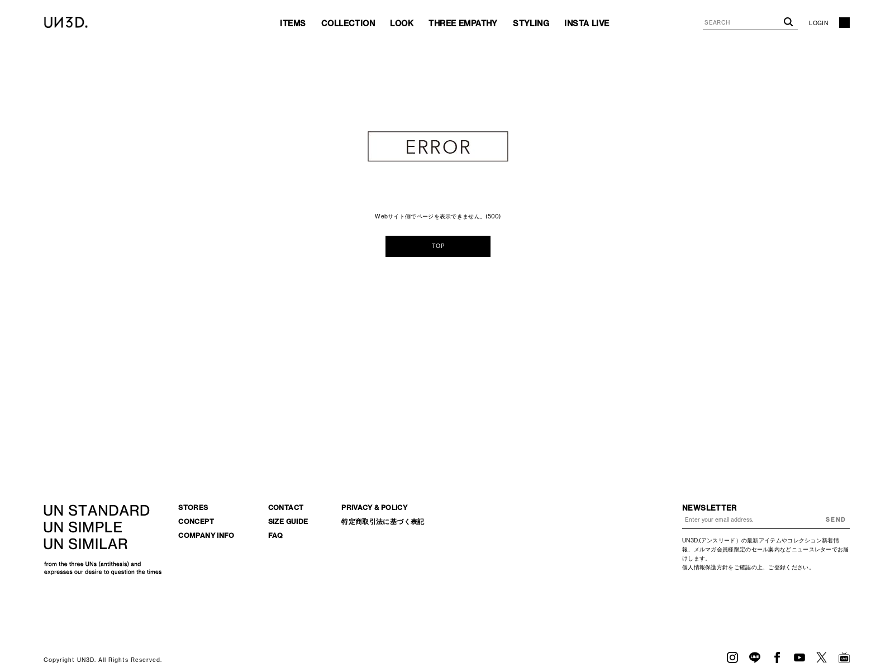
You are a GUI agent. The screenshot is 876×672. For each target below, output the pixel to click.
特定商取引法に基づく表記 (382, 521)
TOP (438, 246)
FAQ (275, 535)
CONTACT (286, 507)
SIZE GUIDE (288, 521)
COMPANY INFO (206, 535)
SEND (836, 519)
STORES (193, 507)
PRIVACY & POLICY (374, 507)
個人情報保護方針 (705, 567)
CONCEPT (196, 521)
